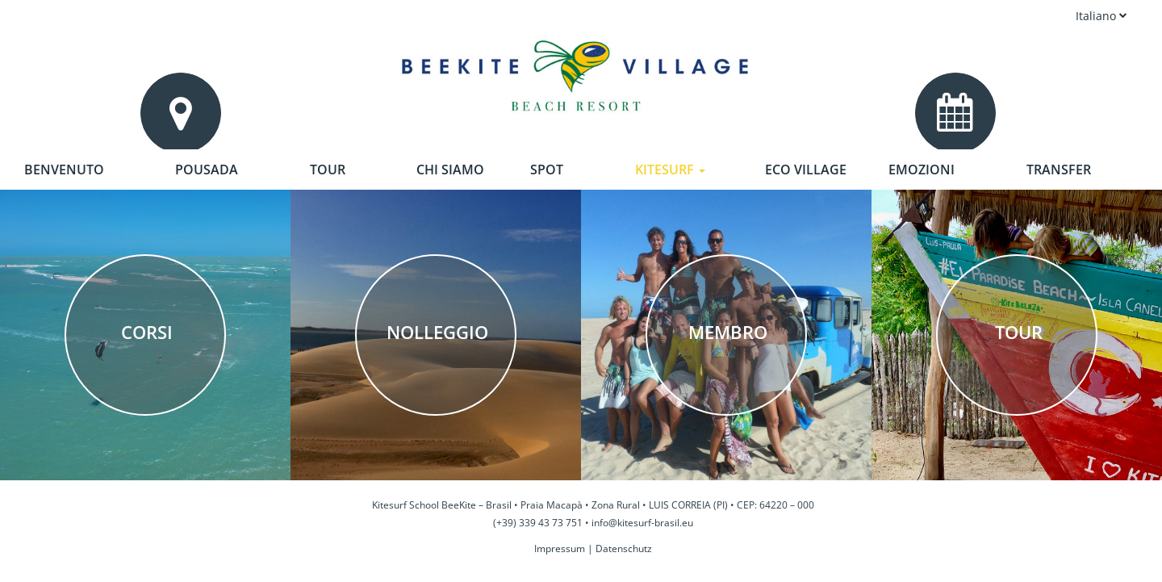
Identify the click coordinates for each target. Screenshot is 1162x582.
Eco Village (805, 169)
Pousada (206, 169)
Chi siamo (450, 169)
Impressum (559, 548)
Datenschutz (624, 548)
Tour (327, 169)
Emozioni (921, 169)
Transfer (1058, 169)
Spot (546, 169)
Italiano (1101, 15)
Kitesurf (670, 169)
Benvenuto (64, 169)
